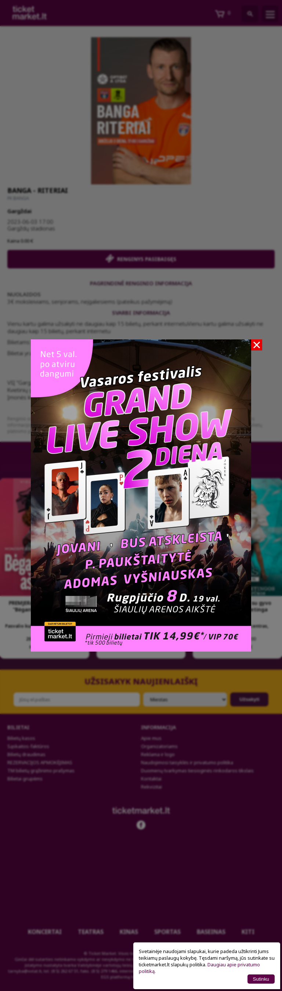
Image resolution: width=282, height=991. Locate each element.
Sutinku (261, 979)
